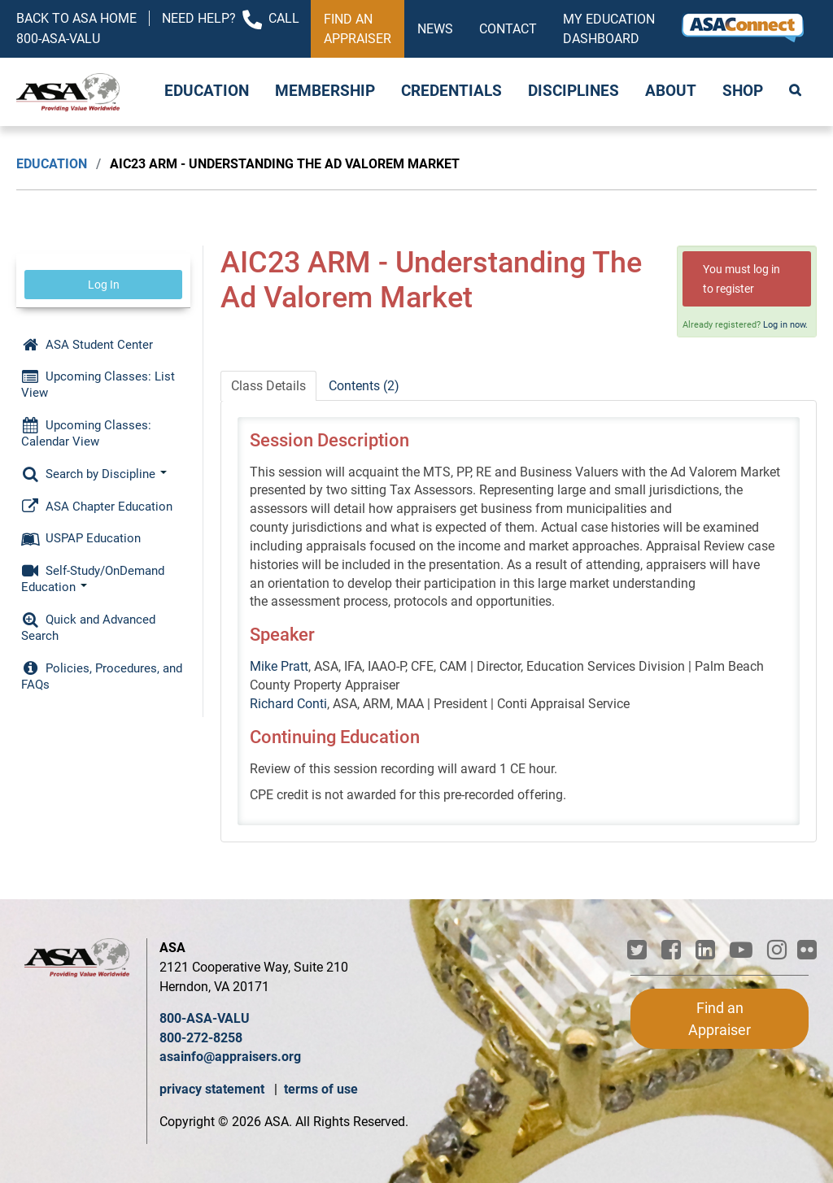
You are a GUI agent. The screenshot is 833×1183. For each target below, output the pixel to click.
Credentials (451, 91)
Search (796, 92)
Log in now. (785, 325)
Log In (104, 284)
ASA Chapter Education (96, 506)
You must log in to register (741, 279)
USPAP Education (81, 538)
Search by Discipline (94, 474)
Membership (325, 91)
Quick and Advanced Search (88, 627)
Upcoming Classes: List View (98, 384)
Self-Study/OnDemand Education (92, 578)
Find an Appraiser (357, 28)
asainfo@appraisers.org (230, 1056)
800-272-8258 (200, 1038)
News (435, 29)
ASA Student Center (87, 344)
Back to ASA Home (76, 18)
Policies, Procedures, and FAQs (101, 676)
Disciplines (573, 91)
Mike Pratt (279, 666)
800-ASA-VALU (204, 1018)
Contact (508, 29)
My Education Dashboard (609, 28)
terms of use (321, 1089)
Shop (742, 91)
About (670, 91)
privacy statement (213, 1089)
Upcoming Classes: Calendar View (86, 433)
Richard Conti (288, 703)
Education (206, 91)
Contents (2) (364, 386)
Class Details (268, 386)
